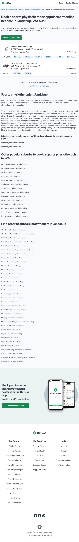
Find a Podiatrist (15, 460)
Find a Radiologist (14, 488)
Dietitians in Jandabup (9, 302)
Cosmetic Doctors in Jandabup (12, 274)
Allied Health (39, 451)
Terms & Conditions (64, 460)
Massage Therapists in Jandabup (13, 318)
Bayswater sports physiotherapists (13, 196)
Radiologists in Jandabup (10, 346)
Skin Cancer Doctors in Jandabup (13, 354)
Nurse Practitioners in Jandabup (13, 326)
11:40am (60, 57)
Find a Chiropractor (15, 465)
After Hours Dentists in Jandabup (13, 230)
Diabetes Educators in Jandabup (13, 298)
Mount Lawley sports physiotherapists (15, 192)
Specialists (39, 460)
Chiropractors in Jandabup (10, 266)
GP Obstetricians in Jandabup (12, 314)
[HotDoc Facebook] (35, 515)
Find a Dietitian (14, 474)
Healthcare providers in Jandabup (13, 362)
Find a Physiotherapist (15, 456)
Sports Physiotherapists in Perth (12, 143)
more (73, 57)
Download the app (16, 405)
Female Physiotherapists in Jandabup (14, 262)
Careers (64, 451)
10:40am (28, 57)
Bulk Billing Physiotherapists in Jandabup (16, 246)
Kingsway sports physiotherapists (13, 204)
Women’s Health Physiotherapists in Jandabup (18, 358)
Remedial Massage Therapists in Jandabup (16, 350)
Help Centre (15, 498)
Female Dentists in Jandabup (11, 258)
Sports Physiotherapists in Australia (12, 9)
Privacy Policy (64, 465)
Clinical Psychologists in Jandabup (13, 270)
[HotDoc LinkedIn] (39, 515)
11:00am (38, 57)
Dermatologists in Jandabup (11, 294)
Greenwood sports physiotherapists (14, 164)
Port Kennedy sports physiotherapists (14, 216)
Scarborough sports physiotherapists (14, 184)
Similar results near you (39, 86)
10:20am (17, 57)
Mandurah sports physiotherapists (13, 168)
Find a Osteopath (15, 479)
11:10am (27, 74)
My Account (15, 493)
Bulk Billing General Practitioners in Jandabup (17, 242)
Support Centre (39, 470)
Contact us (64, 456)
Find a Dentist (15, 451)
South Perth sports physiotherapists (14, 212)
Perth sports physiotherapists (11, 176)
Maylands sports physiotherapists (13, 172)
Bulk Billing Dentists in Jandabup (13, 238)
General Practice (39, 446)
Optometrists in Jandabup (10, 330)
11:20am (49, 57)
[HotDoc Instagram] (44, 515)
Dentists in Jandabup (9, 290)
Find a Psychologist (15, 470)
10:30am (17, 74)
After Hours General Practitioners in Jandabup (18, 234)
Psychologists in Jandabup (10, 342)
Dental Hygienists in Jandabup (12, 282)
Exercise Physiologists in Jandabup (13, 306)
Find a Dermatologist (14, 484)
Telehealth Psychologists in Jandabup (14, 254)
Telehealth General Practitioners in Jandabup (17, 250)
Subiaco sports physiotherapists (12, 188)
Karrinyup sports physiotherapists (13, 180)
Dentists (39, 456)
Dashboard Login (39, 465)
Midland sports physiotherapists (12, 200)
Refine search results (11, 38)
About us (64, 446)
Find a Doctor (14, 446)
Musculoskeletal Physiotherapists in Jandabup (17, 322)
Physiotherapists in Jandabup (11, 334)
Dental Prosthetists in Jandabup (12, 286)
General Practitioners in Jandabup (13, 310)
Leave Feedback (14, 503)
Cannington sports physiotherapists (14, 208)
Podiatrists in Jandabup (9, 338)
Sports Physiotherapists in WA (34, 9)
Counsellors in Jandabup (10, 278)
